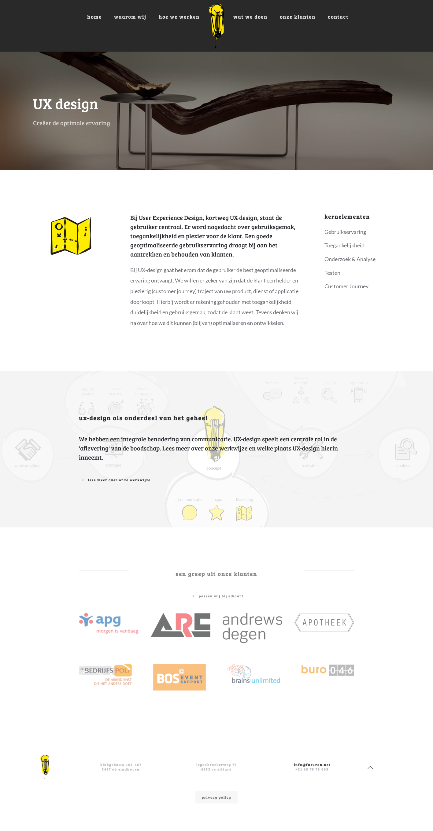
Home (94, 16)
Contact (338, 16)
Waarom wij (130, 16)
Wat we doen (250, 16)
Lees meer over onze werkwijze (114, 480)
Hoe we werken (179, 16)
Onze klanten (298, 16)
